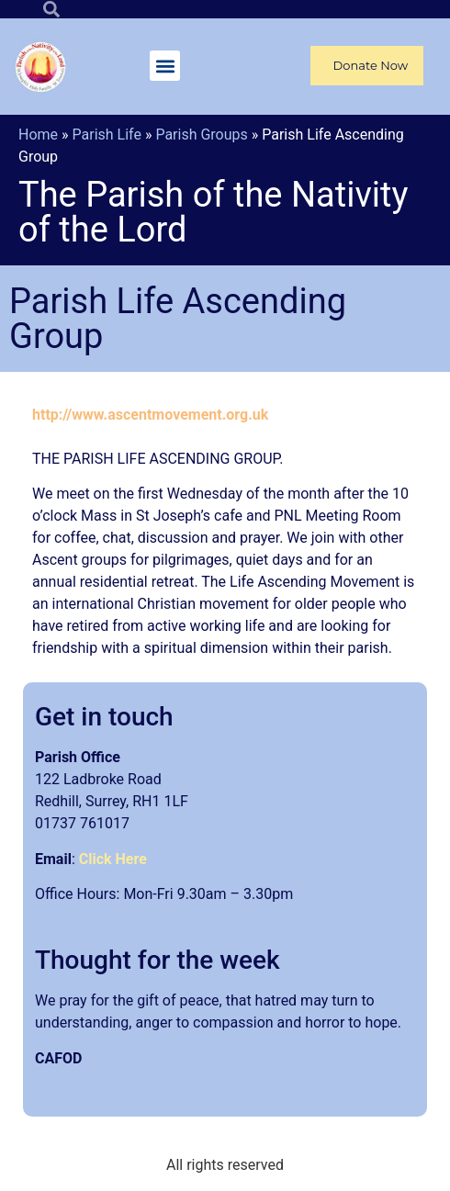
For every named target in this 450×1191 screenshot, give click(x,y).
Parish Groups (201, 134)
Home (38, 134)
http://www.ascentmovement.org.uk (150, 414)
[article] (225, 1094)
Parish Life (107, 134)
